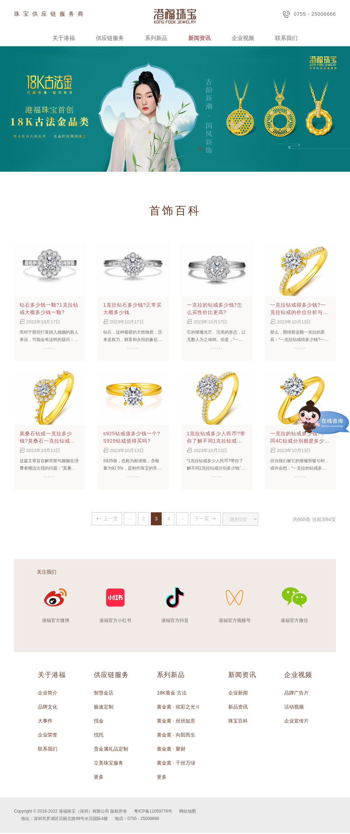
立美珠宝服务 (108, 764)
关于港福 (63, 38)
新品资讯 (238, 708)
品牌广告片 (296, 694)
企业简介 (47, 694)
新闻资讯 (199, 38)
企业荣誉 (47, 736)
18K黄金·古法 (172, 694)
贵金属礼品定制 (111, 750)
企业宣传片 (296, 722)
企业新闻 (238, 694)
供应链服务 (110, 38)
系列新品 (156, 38)
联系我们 (286, 38)
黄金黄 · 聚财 (171, 750)
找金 (99, 722)
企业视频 (243, 38)
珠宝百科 (238, 722)
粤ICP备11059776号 (153, 812)
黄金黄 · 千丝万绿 (176, 764)
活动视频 (294, 708)
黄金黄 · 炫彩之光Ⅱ (178, 708)
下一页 (216, 519)
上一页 (89, 519)
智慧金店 (103, 694)
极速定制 (103, 708)
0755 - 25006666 (309, 14)
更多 (99, 778)
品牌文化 (47, 708)
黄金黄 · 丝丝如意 (176, 722)
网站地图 (187, 812)
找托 (99, 736)
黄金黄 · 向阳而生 (176, 736)
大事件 (45, 722)
